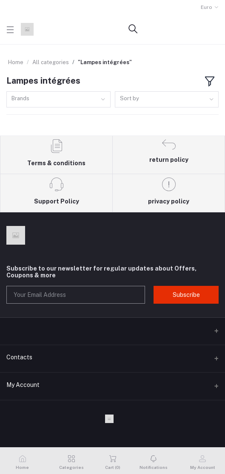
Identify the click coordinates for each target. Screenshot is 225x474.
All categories (50, 62)
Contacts (19, 357)
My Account (23, 384)
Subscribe (186, 294)
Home (15, 62)
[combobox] (58, 99)
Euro (206, 7)
